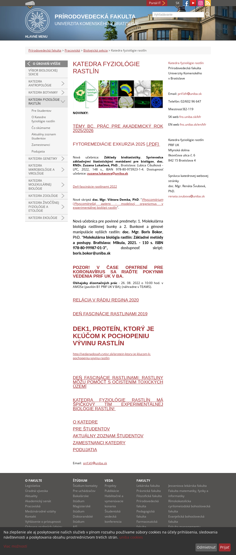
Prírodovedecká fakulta (44, 50)
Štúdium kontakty (85, 485)
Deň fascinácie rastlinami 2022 (95, 186)
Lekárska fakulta (148, 485)
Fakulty (143, 480)
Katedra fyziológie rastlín (44, 101)
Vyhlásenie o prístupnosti (43, 521)
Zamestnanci (41, 145)
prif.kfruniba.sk (95, 463)
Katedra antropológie (40, 83)
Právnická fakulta (148, 491)
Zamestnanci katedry (99, 442)
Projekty (110, 485)
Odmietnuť (206, 547)
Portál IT (155, 3)
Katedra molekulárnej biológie (39, 184)
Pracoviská (72, 50)
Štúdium (80, 480)
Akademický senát (38, 501)
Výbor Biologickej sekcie (42, 72)
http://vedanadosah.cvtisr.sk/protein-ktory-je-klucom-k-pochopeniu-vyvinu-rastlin (112, 356)
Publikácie (112, 491)
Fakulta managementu (184, 526)
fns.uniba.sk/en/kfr (193, 124)
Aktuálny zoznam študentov (44, 136)
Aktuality (31, 496)
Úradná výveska (36, 491)
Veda (109, 480)
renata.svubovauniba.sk (186, 196)
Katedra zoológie (43, 196)
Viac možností (15, 546)
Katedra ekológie (42, 218)
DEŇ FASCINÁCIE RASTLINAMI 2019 (110, 313)
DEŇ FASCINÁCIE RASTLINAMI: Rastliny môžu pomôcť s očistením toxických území (118, 382)
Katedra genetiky (42, 158)
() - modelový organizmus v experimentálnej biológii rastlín (118, 203)
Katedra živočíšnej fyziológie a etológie (43, 206)
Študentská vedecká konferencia (113, 516)
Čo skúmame (41, 128)
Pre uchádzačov (84, 491)
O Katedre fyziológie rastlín (43, 119)
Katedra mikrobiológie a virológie (41, 169)
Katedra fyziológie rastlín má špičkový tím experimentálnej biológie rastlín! (118, 404)
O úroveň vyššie (47, 64)
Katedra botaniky (43, 92)
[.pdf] (153, 144)
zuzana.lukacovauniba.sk (107, 173)
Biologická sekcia (95, 50)
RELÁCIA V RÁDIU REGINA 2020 (106, 300)
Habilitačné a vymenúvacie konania (114, 501)
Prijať (224, 547)
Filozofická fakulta (149, 496)
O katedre (85, 422)
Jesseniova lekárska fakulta (187, 485)
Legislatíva (32, 485)
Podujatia (38, 151)
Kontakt (30, 516)
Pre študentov (41, 110)
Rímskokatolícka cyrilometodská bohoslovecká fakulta (189, 506)
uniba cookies (131, 537)
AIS (75, 526)
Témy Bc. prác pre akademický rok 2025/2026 (118, 128)
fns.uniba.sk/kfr (190, 117)
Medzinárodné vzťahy (40, 511)
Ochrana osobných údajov (43, 526)
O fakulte (33, 480)
